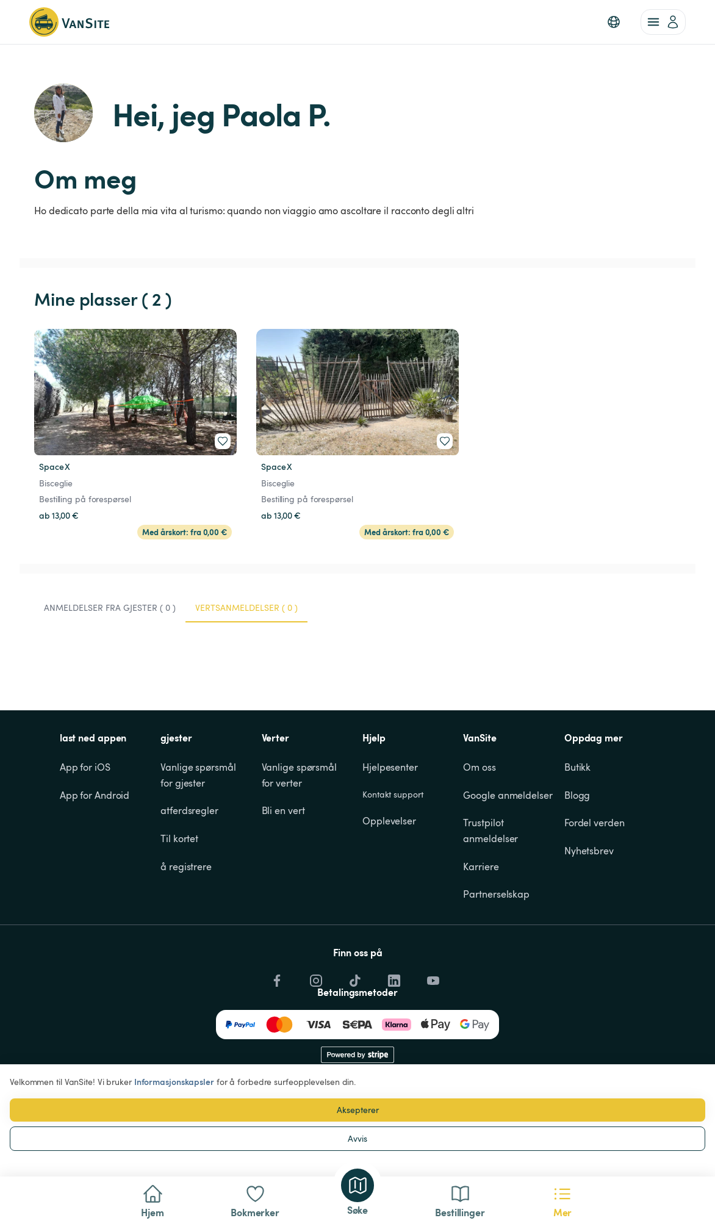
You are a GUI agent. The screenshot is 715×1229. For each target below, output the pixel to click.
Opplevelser (389, 820)
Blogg (577, 795)
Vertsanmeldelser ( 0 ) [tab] (246, 607)
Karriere (480, 866)
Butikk (577, 767)
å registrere (186, 866)
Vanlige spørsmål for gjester (199, 775)
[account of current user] (663, 22)
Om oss (479, 767)
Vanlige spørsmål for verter (300, 775)
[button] (614, 22)
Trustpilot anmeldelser (490, 830)
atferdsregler (189, 810)
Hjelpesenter (390, 767)
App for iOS (85, 767)
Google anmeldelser (507, 795)
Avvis (357, 1138)
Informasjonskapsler (174, 1081)
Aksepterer (358, 1109)
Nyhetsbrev (589, 850)
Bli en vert (283, 810)
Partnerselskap (496, 894)
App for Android (95, 795)
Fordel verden (594, 822)
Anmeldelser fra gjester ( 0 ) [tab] (110, 607)
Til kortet (179, 838)
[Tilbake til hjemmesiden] (69, 22)
